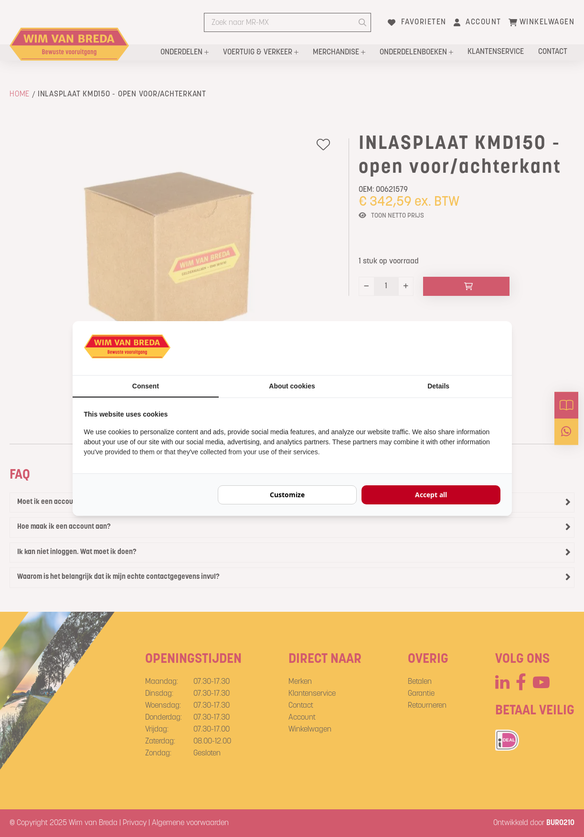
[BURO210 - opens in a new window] (464, 348)
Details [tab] (438, 386)
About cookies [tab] (292, 386)
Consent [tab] (145, 386)
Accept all (431, 494)
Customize (287, 494)
